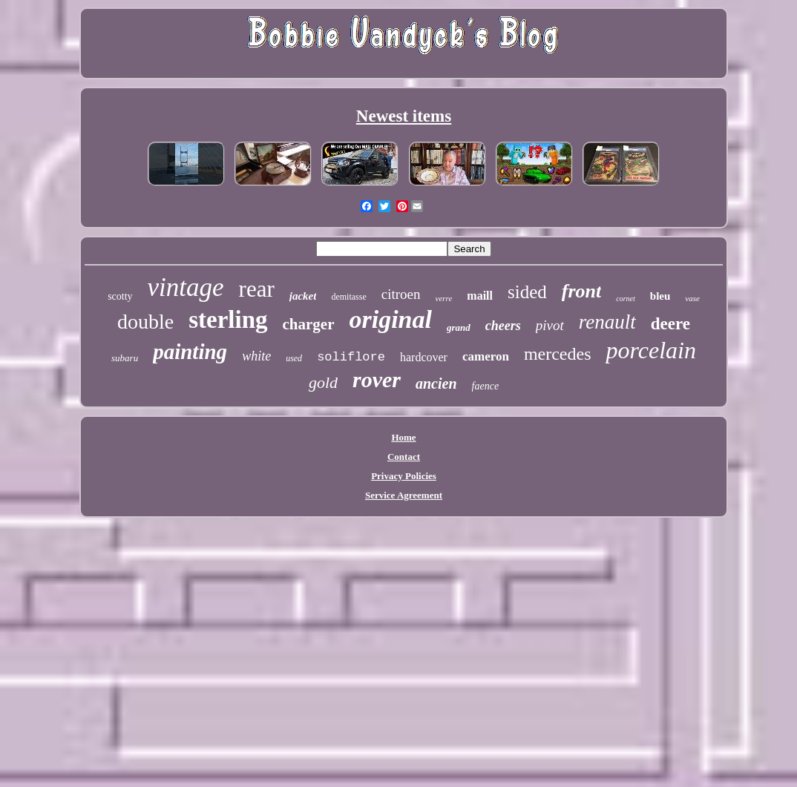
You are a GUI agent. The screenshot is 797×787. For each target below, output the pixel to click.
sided (527, 292)
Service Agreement (403, 495)
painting (190, 351)
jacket (303, 296)
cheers (503, 325)
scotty (120, 296)
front (581, 291)
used (294, 358)
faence (485, 386)
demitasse (348, 297)
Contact (403, 456)
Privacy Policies (403, 475)
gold (323, 382)
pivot (550, 325)
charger (309, 324)
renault (607, 322)
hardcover (423, 357)
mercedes (557, 353)
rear (257, 289)
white (256, 356)
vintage (186, 287)
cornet (625, 298)
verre (444, 298)
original (391, 319)
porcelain (650, 350)
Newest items (403, 116)
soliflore (351, 357)
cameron (485, 356)
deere (670, 324)
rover (376, 379)
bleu (660, 296)
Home (403, 437)
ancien (436, 383)
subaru (124, 357)
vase (692, 298)
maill (480, 295)
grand (458, 327)
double (145, 321)
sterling (227, 319)
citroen (401, 294)
